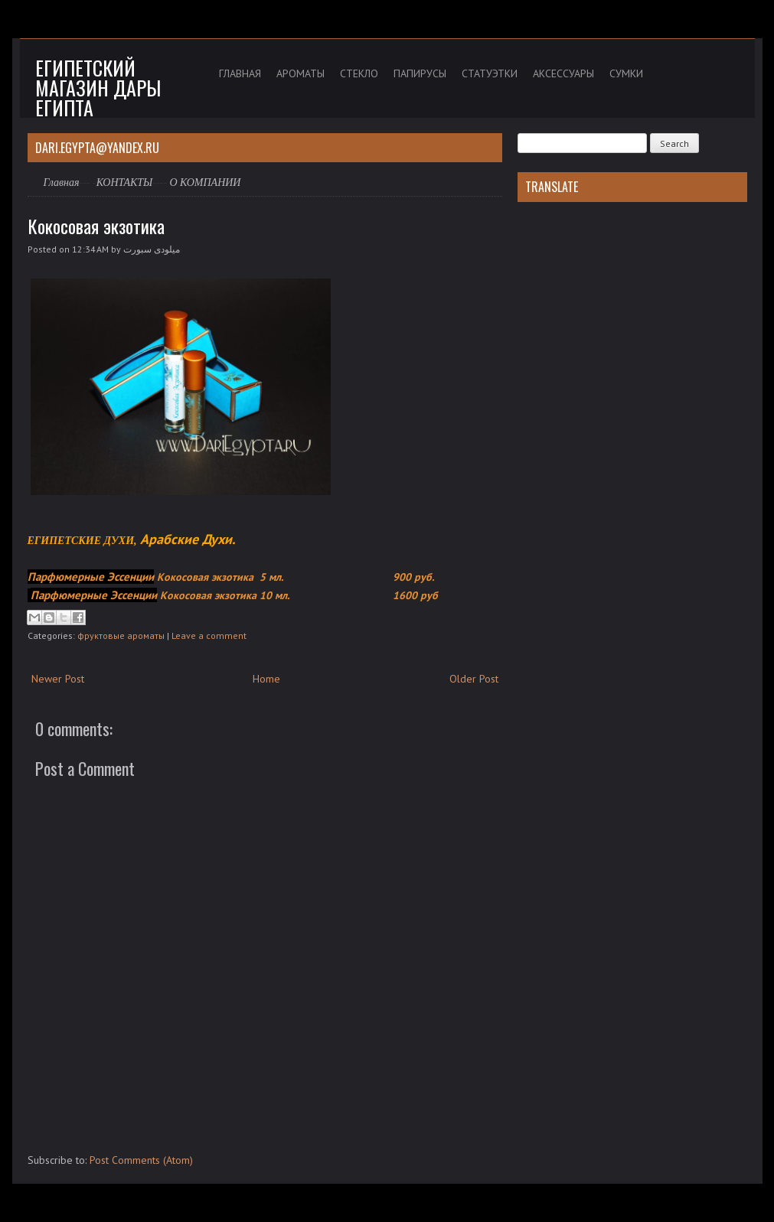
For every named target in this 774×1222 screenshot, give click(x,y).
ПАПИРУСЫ (420, 73)
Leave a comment (209, 635)
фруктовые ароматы (121, 635)
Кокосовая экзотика (96, 226)
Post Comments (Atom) (141, 1160)
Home (266, 679)
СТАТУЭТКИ (490, 73)
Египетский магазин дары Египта (98, 87)
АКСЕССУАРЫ (563, 73)
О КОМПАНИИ (204, 182)
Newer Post (57, 679)
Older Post (473, 679)
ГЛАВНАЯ (240, 73)
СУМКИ (626, 73)
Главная (62, 182)
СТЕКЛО (359, 73)
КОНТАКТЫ (124, 182)
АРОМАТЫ (300, 73)
